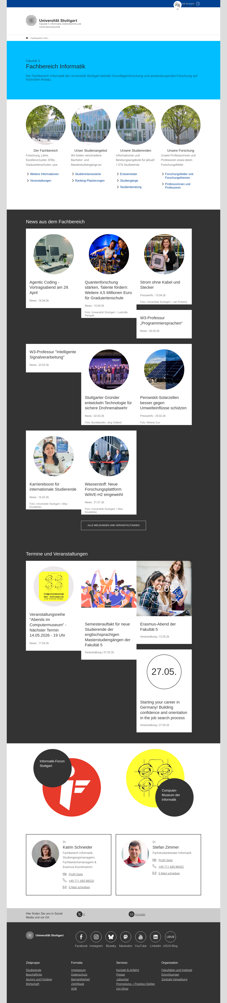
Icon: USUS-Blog (170, 934)
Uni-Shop (122, 986)
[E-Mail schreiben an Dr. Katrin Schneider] (76, 884)
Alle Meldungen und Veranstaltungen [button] (113, 523)
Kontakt (137, 912)
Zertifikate (77, 981)
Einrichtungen (170, 972)
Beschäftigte (34, 972)
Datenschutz (79, 972)
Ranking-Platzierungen (90, 178)
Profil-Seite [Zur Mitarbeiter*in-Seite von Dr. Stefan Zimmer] (166, 858)
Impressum (78, 967)
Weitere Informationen (44, 171)
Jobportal (122, 977)
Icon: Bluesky (110, 934)
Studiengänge (129, 178)
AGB (74, 986)
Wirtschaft (32, 981)
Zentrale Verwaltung (174, 977)
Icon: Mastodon (125, 934)
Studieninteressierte (88, 171)
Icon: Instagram (96, 934)
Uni (184, 3)
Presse (120, 972)
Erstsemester (128, 171)
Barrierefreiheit (80, 977)
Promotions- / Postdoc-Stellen (135, 981)
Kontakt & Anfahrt (127, 967)
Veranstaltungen (40, 178)
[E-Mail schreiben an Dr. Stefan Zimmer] (166, 871)
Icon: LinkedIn (155, 934)
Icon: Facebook (81, 934)
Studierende (33, 967)
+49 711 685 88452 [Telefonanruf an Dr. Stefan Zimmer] (171, 864)
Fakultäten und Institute (176, 967)
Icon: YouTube (140, 934)
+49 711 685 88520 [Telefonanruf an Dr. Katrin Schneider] (81, 878)
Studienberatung (130, 184)
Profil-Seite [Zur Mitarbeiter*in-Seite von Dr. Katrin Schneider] (76, 872)
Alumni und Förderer (39, 977)
